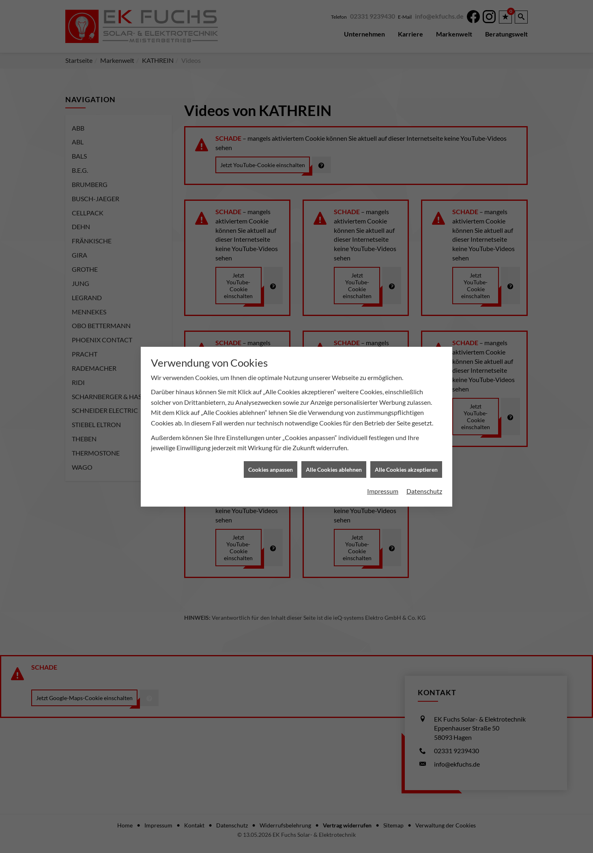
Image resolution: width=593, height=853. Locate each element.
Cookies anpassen (270, 370)
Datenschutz (424, 391)
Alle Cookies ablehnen (334, 370)
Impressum (382, 391)
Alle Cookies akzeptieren (406, 370)
